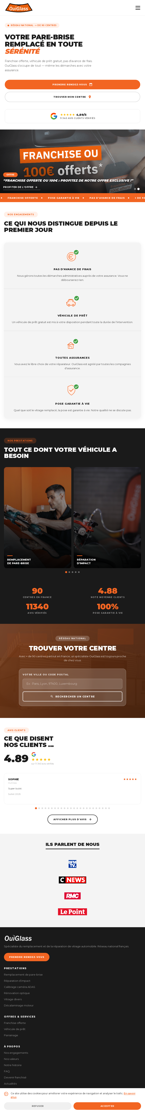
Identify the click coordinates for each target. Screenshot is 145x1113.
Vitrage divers (13, 999)
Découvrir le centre (21, 187)
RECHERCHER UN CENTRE (72, 703)
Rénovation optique (17, 993)
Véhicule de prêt (14, 1029)
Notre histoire (13, 1065)
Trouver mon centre (72, 97)
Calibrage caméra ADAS (19, 986)
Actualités (10, 1083)
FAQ (7, 1071)
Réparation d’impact (17, 980)
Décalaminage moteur (19, 1005)
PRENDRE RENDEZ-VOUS (26, 957)
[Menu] (138, 8)
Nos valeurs (11, 1058)
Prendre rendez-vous (72, 84)
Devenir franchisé (15, 1077)
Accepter (107, 1106)
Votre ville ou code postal (46, 682)
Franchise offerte (15, 1022)
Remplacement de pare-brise (23, 974)
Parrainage (11, 1035)
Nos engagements (16, 1052)
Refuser (38, 1106)
